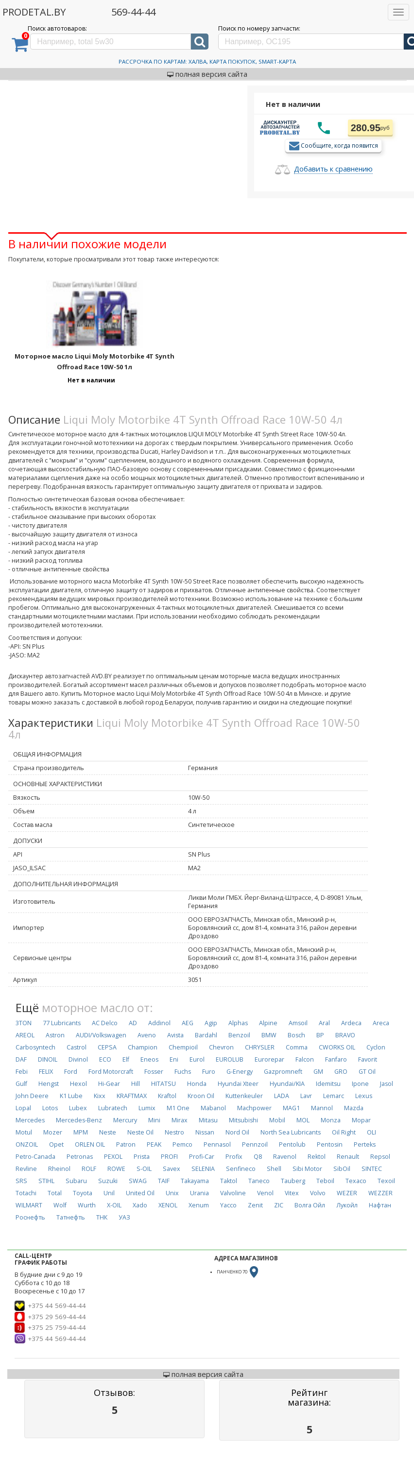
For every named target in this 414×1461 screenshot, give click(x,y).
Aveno (147, 1035)
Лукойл (347, 1205)
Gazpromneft (283, 1071)
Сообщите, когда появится (339, 145)
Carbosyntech (35, 1047)
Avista (175, 1035)
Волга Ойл (309, 1205)
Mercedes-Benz (79, 1120)
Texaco (355, 1181)
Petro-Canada (35, 1156)
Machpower (254, 1108)
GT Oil (367, 1071)
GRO (340, 1071)
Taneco (259, 1181)
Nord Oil (237, 1132)
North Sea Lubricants (290, 1132)
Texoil (386, 1181)
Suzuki (108, 1181)
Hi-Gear (109, 1084)
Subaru (76, 1181)
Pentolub (292, 1144)
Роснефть (30, 1217)
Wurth (87, 1205)
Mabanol (213, 1108)
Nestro (174, 1132)
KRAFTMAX (132, 1096)
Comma (297, 1047)
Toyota (82, 1193)
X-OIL (114, 1205)
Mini (154, 1120)
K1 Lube (71, 1096)
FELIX (46, 1071)
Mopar (361, 1120)
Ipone (360, 1084)
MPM (80, 1132)
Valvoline (233, 1193)
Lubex (78, 1108)
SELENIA (203, 1169)
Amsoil (298, 1023)
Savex (171, 1169)
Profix (233, 1156)
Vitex (292, 1193)
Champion (142, 1047)
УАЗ (124, 1217)
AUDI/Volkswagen (101, 1035)
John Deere (32, 1096)
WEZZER (380, 1193)
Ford (70, 1071)
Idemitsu (328, 1084)
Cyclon (375, 1047)
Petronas (80, 1156)
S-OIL (144, 1169)
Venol (265, 1193)
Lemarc (333, 1096)
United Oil (140, 1193)
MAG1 (291, 1108)
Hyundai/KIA (287, 1084)
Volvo (318, 1193)
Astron (55, 1035)
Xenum (199, 1205)
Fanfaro (336, 1059)
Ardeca (351, 1023)
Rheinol (59, 1169)
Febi (22, 1071)
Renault (348, 1156)
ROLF (89, 1169)
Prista (142, 1156)
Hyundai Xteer (238, 1084)
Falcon (304, 1059)
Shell (274, 1169)
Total (55, 1193)
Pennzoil (255, 1144)
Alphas (238, 1023)
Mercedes (30, 1120)
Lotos (50, 1108)
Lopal (23, 1108)
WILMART (29, 1205)
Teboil (325, 1181)
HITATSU (163, 1084)
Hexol (78, 1084)
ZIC (278, 1205)
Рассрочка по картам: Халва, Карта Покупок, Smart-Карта (207, 61)
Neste (107, 1132)
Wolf (60, 1205)
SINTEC (372, 1169)
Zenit (255, 1205)
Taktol (228, 1181)
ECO (105, 1059)
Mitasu (208, 1120)
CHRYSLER (260, 1047)
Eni (174, 1059)
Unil (109, 1193)
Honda (197, 1084)
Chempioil (183, 1047)
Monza (331, 1120)
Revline (26, 1169)
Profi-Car (201, 1156)
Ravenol (284, 1156)
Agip (211, 1023)
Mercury (125, 1120)
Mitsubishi (243, 1120)
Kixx (99, 1096)
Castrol (76, 1047)
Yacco (228, 1205)
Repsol (380, 1156)
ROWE (116, 1169)
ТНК (101, 1217)
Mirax (180, 1120)
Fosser (153, 1071)
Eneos (149, 1059)
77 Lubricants (62, 1023)
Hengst (48, 1084)
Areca (381, 1023)
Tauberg (293, 1181)
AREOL (25, 1035)
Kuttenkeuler (244, 1096)
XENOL (167, 1205)
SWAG (138, 1181)
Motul (24, 1132)
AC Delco (105, 1023)
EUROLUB (229, 1059)
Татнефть (70, 1217)
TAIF (164, 1181)
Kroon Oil (201, 1096)
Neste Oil (140, 1132)
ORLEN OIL (90, 1144)
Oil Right (344, 1132)
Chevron (221, 1047)
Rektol (317, 1156)
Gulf (21, 1084)
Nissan (204, 1132)
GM (318, 1071)
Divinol (78, 1059)
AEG (187, 1023)
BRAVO (345, 1035)
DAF (21, 1059)
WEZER (347, 1193)
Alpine (268, 1023)
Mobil (277, 1120)
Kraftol (167, 1096)
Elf (125, 1059)
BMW (268, 1035)
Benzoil (239, 1035)
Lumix (146, 1108)
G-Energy (239, 1071)
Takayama (195, 1181)
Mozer (52, 1132)
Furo (208, 1071)
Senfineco (241, 1169)
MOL (303, 1120)
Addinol (159, 1023)
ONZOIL (27, 1144)
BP (320, 1035)
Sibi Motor (307, 1169)
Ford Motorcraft (110, 1071)
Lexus (363, 1096)
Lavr (306, 1096)
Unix (172, 1193)
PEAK (154, 1144)
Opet (56, 1144)
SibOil (341, 1169)
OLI (371, 1132)
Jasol (386, 1084)
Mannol (322, 1108)
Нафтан (380, 1205)
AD (133, 1023)
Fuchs (182, 1071)
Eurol (197, 1059)
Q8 (258, 1156)
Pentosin (330, 1144)
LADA (281, 1096)
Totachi (26, 1193)
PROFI (169, 1156)
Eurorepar (269, 1059)
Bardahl (206, 1035)
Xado (140, 1205)
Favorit (367, 1059)
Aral (324, 1023)
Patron (126, 1144)
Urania (199, 1193)
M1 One (178, 1108)
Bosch (296, 1035)
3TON (24, 1023)
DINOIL (47, 1059)
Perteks (365, 1144)
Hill (135, 1084)
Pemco (182, 1144)
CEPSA (107, 1047)
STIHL (46, 1181)
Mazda (353, 1108)
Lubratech (112, 1108)
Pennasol (217, 1144)
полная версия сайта (207, 74)
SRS (21, 1181)
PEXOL (113, 1156)
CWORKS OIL (337, 1047)
